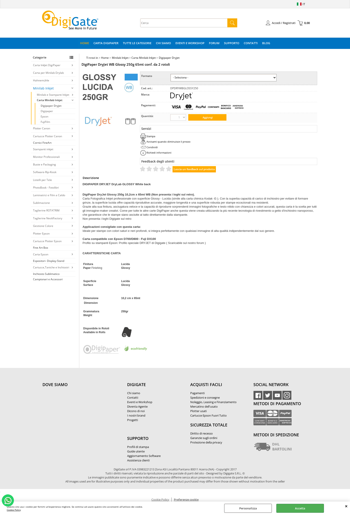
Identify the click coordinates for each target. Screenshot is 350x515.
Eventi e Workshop (189, 43)
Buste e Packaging (44, 164)
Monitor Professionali (46, 157)
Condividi (152, 147)
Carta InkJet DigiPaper (46, 65)
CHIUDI (346, 506)
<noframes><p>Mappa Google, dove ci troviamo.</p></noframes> (76, 414)
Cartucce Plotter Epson (47, 241)
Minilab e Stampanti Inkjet (53, 95)
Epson (44, 116)
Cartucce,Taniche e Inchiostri (51, 267)
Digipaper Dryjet (51, 106)
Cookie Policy (14, 509)
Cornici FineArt (42, 143)
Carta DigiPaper (105, 43)
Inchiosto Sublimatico (46, 274)
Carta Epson (40, 254)
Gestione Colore (43, 226)
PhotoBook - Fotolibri (46, 187)
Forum (214, 43)
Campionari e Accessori (48, 279)
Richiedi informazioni (158, 152)
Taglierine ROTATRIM (46, 210)
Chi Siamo (163, 43)
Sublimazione (41, 203)
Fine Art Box (40, 248)
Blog (266, 43)
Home (84, 43)
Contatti (251, 43)
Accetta (300, 508)
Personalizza (248, 508)
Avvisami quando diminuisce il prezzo (168, 141)
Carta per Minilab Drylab (48, 73)
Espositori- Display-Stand (48, 261)
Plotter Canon (41, 128)
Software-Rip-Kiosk (44, 172)
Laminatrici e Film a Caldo (49, 195)
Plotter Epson (41, 233)
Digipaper (47, 111)
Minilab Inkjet (43, 88)
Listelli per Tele (42, 180)
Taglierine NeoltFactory (47, 218)
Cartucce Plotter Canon (47, 136)
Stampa (150, 136)
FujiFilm (45, 122)
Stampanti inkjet (43, 149)
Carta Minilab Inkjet (49, 100)
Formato (146, 76)
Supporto (231, 43)
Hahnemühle (41, 80)
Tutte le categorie (137, 43)
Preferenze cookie (186, 500)
